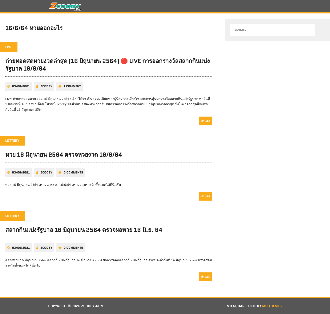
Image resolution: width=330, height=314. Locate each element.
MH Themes (272, 305)
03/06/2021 (21, 86)
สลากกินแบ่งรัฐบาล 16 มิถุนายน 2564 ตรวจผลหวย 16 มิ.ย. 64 (83, 230)
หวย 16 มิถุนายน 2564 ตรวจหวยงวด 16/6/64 (63, 154)
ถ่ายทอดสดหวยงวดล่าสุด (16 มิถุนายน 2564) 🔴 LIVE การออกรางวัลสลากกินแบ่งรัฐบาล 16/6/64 (107, 65)
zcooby (46, 86)
